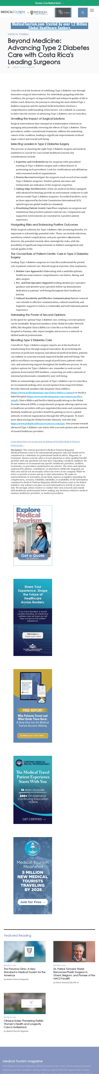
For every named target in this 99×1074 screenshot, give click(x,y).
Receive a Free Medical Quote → (49, 3)
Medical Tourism (91, 76)
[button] (92, 11)
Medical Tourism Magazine (23, 67)
